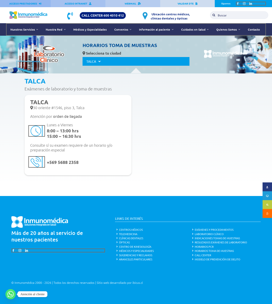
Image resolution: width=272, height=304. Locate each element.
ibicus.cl (137, 282)
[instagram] (244, 3)
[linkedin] (250, 3)
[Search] (214, 15)
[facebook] (237, 3)
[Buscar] (239, 15)
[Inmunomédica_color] (28, 13)
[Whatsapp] (10, 294)
